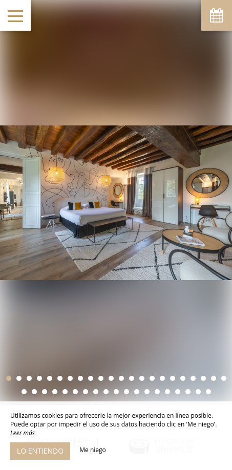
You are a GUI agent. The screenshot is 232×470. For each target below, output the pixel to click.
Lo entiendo (40, 451)
